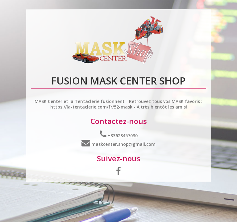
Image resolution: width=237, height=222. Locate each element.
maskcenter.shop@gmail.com (118, 144)
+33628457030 (119, 135)
